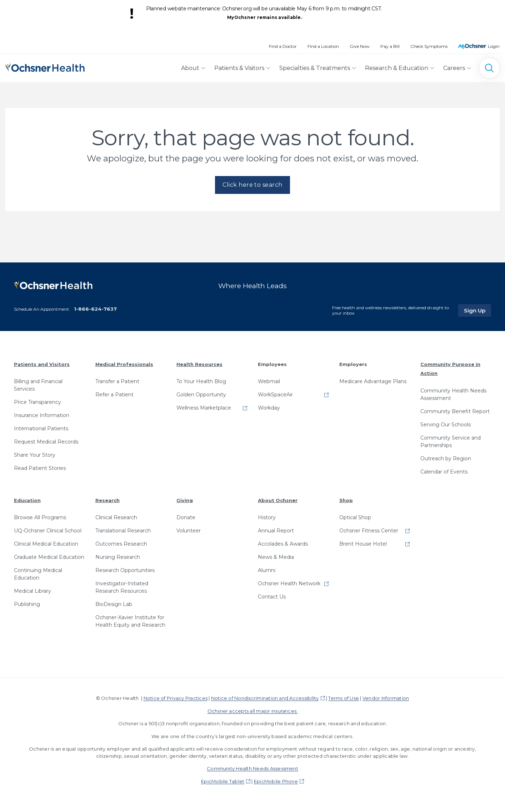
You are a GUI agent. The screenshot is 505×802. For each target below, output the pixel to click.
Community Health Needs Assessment (453, 394)
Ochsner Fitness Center (368, 530)
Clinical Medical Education (46, 544)
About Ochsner (278, 500)
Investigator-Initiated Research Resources (121, 587)
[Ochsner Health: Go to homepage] (45, 66)
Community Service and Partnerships (450, 441)
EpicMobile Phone (276, 781)
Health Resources (199, 364)
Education (27, 500)
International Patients (41, 428)
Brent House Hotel (363, 544)
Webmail (269, 381)
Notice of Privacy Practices (176, 698)
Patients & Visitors (239, 68)
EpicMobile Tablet (222, 781)
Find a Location (323, 46)
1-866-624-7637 (95, 309)
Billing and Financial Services (38, 385)
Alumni (266, 570)
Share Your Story (34, 455)
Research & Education (396, 68)
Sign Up (477, 310)
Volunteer (188, 530)
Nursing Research (117, 557)
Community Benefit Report (455, 411)
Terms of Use (343, 698)
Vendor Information (385, 698)
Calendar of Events (444, 471)
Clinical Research (116, 517)
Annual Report (276, 530)
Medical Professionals (124, 364)
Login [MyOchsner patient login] (494, 46)
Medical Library (32, 591)
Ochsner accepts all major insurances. (253, 711)
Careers (454, 68)
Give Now (360, 46)
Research (107, 500)
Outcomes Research (121, 544)
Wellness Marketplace (203, 408)
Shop (346, 500)
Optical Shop (355, 517)
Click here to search (252, 184)
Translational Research (123, 530)
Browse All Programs (40, 517)
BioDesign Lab (113, 604)
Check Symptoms (429, 46)
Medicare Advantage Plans (372, 381)
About (190, 68)
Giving (184, 500)
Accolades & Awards (283, 544)
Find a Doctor (283, 46)
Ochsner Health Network (289, 583)
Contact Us (272, 596)
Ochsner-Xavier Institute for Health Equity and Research (130, 621)
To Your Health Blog (201, 381)
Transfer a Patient (117, 381)
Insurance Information (41, 415)
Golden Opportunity (201, 394)
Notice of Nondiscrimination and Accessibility (265, 698)
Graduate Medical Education (49, 557)
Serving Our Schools (445, 424)
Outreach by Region (445, 458)
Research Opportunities (125, 570)
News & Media (276, 557)
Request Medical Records (46, 441)
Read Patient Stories (40, 468)
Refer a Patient (114, 394)
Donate (185, 517)
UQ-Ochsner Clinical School (47, 530)
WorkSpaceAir (275, 394)
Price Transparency (37, 402)
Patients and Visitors (42, 364)
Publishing (27, 604)
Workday (269, 408)
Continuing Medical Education (38, 574)
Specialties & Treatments (314, 68)
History (267, 517)
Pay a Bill (390, 46)
